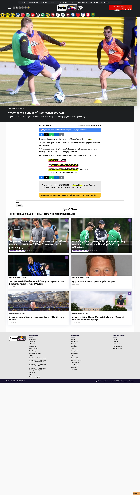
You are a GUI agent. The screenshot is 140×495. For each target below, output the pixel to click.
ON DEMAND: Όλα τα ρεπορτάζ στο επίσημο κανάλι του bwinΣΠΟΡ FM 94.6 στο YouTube (68, 196)
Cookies (31, 356)
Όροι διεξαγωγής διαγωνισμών (37, 359)
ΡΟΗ (52, 2)
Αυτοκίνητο (74, 347)
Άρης (90, 140)
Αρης (19, 207)
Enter (72, 356)
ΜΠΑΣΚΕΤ (44, 2)
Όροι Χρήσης (32, 352)
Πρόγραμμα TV (75, 368)
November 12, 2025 (70, 173)
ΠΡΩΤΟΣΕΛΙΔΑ (62, 2)
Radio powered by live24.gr (127, 382)
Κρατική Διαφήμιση (34, 378)
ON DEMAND (94, 2)
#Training (53, 160)
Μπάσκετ (73, 345)
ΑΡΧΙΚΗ (24, 2)
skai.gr (115, 340)
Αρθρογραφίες (75, 363)
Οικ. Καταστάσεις (34, 349)
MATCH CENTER (105, 2)
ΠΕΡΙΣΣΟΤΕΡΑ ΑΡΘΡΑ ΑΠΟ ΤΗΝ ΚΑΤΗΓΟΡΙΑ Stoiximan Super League (42, 215)
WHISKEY (116, 382)
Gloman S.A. (110, 382)
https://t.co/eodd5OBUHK (64, 165)
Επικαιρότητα (74, 352)
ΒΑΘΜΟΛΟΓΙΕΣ (83, 2)
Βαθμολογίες (74, 354)
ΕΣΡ (30, 375)
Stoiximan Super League (16, 109)
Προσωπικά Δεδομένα (35, 354)
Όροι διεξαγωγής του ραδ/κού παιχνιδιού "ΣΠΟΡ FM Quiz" (37, 362)
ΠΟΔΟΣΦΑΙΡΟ (33, 2)
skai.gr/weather (117, 347)
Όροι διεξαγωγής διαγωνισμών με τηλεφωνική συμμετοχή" (37, 370)
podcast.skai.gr (117, 349)
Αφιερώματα (74, 366)
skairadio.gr (116, 345)
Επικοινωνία (32, 347)
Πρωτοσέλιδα (75, 359)
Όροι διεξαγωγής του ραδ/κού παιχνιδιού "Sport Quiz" (37, 366)
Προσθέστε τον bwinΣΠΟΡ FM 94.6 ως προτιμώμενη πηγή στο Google (64, 131)
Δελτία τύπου (32, 345)
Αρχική (73, 340)
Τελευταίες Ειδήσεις (76, 361)
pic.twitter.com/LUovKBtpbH (63, 169)
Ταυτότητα (32, 373)
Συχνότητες (32, 342)
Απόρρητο (136, 493)
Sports (73, 349)
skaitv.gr (115, 342)
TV (73, 2)
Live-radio (74, 370)
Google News (77, 186)
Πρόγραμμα (32, 340)
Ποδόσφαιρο (74, 342)
